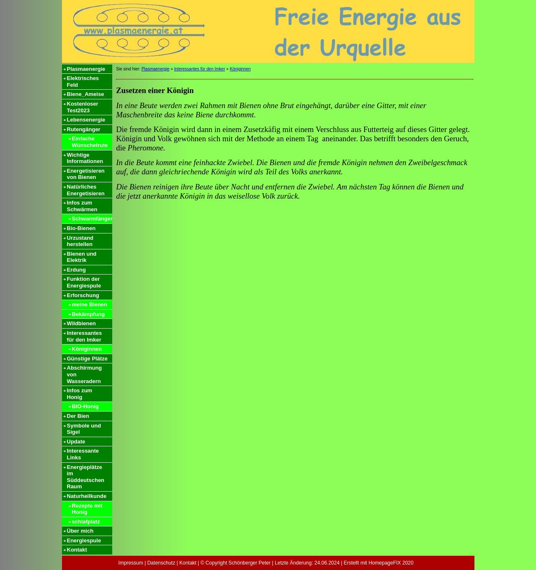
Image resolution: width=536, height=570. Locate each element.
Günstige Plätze (87, 358)
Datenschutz (161, 563)
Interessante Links (83, 454)
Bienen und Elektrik (82, 257)
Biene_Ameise (85, 94)
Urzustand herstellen (80, 241)
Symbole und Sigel (84, 428)
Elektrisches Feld (83, 81)
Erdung (76, 270)
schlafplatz (86, 521)
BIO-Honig (85, 406)
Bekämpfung (88, 314)
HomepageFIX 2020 (390, 563)
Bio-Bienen (81, 228)
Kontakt (77, 550)
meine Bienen (90, 304)
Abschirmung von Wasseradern (84, 374)
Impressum (131, 563)
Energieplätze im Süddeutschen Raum (86, 477)
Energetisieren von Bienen (86, 174)
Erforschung (83, 295)
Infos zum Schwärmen (82, 206)
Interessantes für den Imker (84, 336)
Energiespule (84, 540)
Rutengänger (83, 129)
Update (76, 441)
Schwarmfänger (92, 218)
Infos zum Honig (80, 393)
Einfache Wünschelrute (90, 141)
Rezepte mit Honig (87, 509)
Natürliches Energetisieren (86, 190)
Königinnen (87, 349)
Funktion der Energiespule (84, 282)
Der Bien (78, 416)
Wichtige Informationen (85, 158)
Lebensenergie (86, 120)
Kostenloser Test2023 (82, 107)
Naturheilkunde (87, 496)
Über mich (80, 531)
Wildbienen (81, 323)
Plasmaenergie (86, 69)
